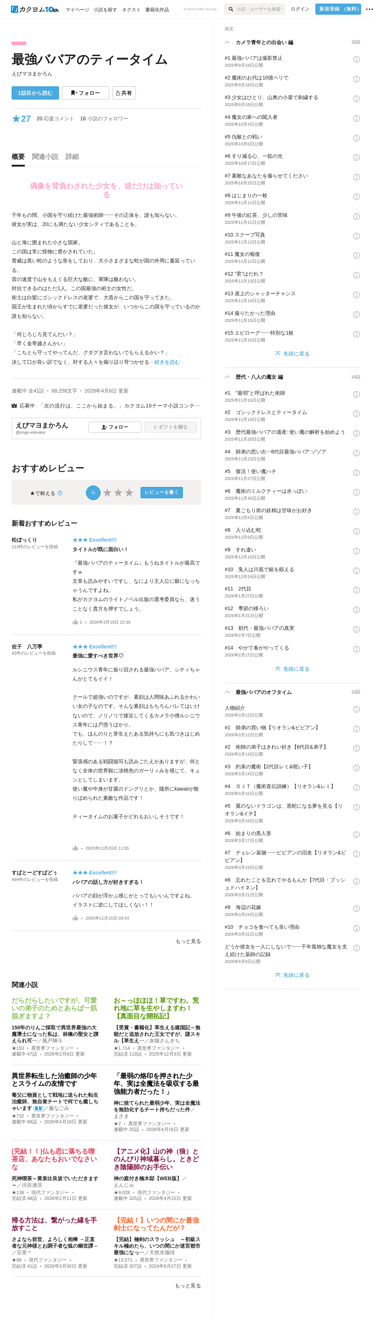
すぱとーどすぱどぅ (35, 873)
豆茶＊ (24, 1252)
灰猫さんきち (164, 1041)
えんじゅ (124, 1185)
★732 (18, 1116)
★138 (18, 1192)
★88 (16, 1260)
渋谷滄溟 (32, 1185)
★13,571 (123, 1260)
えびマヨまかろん (32, 74)
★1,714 (122, 1048)
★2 (117, 1123)
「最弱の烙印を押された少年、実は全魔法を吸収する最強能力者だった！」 (156, 1083)
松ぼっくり (24, 540)
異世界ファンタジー (52, 1048)
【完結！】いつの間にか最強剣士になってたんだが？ (156, 1224)
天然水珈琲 (162, 1252)
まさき (121, 1116)
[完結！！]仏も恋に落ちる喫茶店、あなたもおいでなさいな (54, 1159)
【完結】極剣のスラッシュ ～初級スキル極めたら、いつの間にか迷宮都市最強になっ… (157, 1245)
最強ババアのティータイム (90, 59)
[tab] (20, 159)
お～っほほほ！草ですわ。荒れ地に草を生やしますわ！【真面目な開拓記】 (156, 1008)
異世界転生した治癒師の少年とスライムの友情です (54, 1080)
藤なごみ (59, 1108)
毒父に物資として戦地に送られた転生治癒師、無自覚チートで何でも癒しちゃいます (55, 1101)
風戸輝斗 (52, 1041)
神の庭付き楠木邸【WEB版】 (148, 1178)
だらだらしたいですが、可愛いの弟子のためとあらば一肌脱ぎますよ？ (54, 1008)
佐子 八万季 (27, 647)
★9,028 (122, 1192)
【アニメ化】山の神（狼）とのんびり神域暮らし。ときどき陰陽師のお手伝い (156, 1159)
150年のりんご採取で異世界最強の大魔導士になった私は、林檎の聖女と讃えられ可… (55, 1034)
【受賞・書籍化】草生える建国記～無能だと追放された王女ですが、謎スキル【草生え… (157, 1034)
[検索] (230, 9)
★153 (18, 1048)
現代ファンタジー (50, 1192)
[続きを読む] (106, 289)
